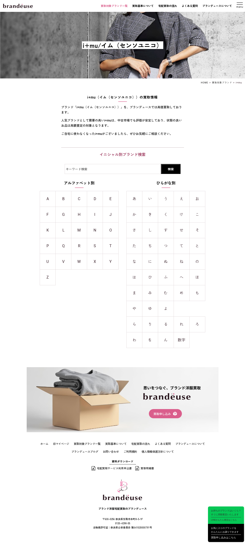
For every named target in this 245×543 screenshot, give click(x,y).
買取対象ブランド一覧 (114, 5)
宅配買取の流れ (167, 5)
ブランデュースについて (217, 5)
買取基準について (143, 5)
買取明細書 (147, 468)
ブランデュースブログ (84, 451)
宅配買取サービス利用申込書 (114, 468)
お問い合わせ (111, 451)
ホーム (44, 443)
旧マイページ (61, 443)
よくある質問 (190, 5)
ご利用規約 (130, 451)
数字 (181, 340)
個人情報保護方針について (158, 451)
